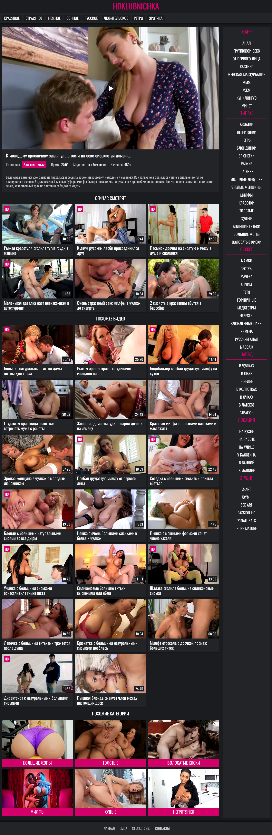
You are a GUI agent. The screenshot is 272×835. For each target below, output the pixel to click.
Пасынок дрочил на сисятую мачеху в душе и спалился (180, 250)
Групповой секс (246, 51)
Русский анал (246, 339)
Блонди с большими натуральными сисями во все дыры (32, 535)
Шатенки (246, 171)
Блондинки (246, 148)
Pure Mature (247, 528)
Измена (246, 331)
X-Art (246, 489)
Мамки (246, 261)
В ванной (246, 463)
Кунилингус (247, 98)
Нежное (54, 18)
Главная (108, 828)
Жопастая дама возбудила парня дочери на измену (109, 425)
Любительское (116, 18)
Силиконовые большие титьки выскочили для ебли (101, 590)
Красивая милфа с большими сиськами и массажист (183, 425)
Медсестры (246, 308)
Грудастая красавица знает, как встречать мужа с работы (29, 425)
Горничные (246, 300)
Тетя (246, 292)
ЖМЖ (247, 82)
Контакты (162, 828)
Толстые (110, 763)
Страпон (247, 413)
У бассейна (246, 455)
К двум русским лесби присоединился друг (108, 250)
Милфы (37, 812)
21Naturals (246, 520)
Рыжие (246, 163)
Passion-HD (247, 513)
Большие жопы (37, 763)
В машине (246, 470)
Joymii (246, 497)
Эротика (156, 18)
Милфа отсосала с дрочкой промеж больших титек (178, 645)
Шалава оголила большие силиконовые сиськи (182, 590)
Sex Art (246, 505)
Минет (247, 106)
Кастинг (246, 66)
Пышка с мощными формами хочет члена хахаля (178, 535)
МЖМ (246, 90)
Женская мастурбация (247, 74)
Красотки (246, 203)
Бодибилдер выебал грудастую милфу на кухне (183, 370)
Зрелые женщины (246, 187)
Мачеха (247, 276)
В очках (246, 397)
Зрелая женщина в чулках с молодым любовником (34, 480)
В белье (246, 381)
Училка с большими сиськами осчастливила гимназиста (28, 590)
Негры (246, 140)
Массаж (246, 347)
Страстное (33, 18)
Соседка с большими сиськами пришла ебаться (181, 480)
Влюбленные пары (246, 323)
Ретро (138, 18)
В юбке (246, 373)
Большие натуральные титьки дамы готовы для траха (33, 370)
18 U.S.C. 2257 (141, 828)
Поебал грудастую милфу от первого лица (106, 480)
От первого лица (247, 59)
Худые (110, 812)
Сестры (247, 268)
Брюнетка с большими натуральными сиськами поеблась (107, 645)
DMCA (123, 828)
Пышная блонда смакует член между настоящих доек (107, 700)
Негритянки (183, 812)
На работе (246, 439)
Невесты (246, 315)
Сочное (72, 18)
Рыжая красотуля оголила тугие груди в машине (36, 250)
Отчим (246, 284)
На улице (246, 447)
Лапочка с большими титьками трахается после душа (37, 645)
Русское (91, 18)
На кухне (246, 431)
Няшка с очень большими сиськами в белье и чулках (107, 535)
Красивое (12, 18)
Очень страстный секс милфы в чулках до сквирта (109, 305)
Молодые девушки (246, 179)
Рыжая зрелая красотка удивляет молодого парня (104, 370)
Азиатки (246, 124)
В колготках (246, 389)
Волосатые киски (183, 763)
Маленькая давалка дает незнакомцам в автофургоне (36, 305)
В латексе (246, 405)
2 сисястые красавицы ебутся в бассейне (175, 305)
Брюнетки (246, 156)
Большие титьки (34, 164)
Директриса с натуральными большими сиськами (36, 700)
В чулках (246, 365)
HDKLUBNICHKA (136, 6)
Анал (246, 43)
